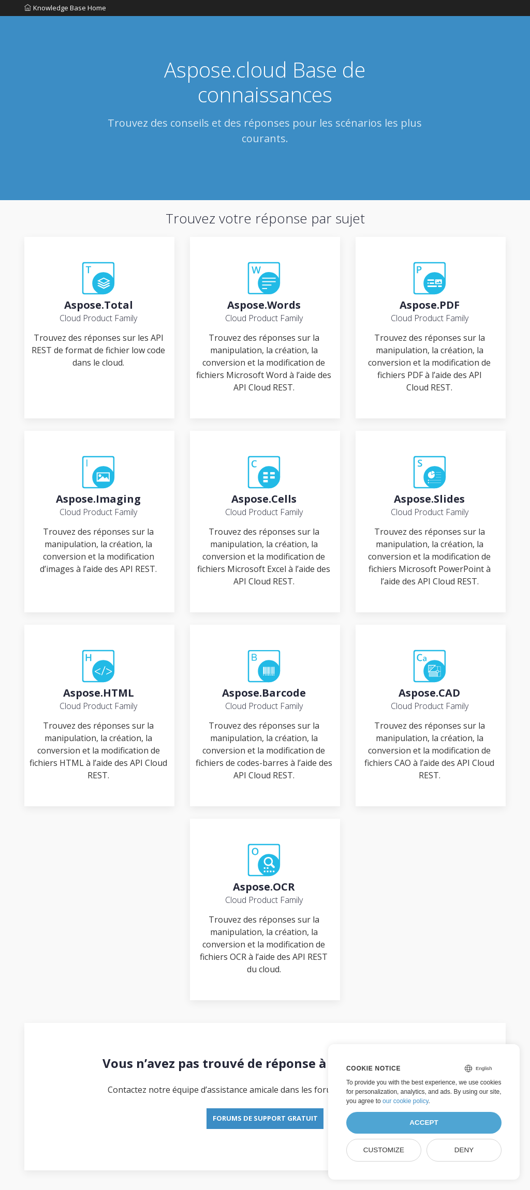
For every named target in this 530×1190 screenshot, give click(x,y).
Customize (383, 1150)
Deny (464, 1150)
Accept (423, 1122)
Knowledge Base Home (65, 9)
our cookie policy (405, 1101)
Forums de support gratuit (265, 1135)
